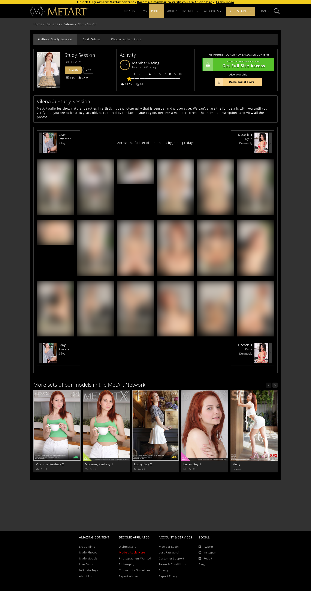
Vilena (69, 24)
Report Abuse (128, 576)
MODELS (172, 11)
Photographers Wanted (135, 558)
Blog (202, 564)
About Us (85, 576)
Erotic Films (87, 547)
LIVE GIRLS (190, 11)
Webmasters (127, 547)
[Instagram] (208, 553)
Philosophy (126, 564)
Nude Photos (88, 552)
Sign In (265, 11)
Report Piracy (168, 576)
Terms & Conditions (172, 564)
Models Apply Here (132, 552)
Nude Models (88, 558)
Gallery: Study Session (55, 39)
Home (37, 24)
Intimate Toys (88, 570)
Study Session (80, 55)
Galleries (53, 24)
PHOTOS (156, 11)
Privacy (164, 570)
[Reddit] (205, 559)
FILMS (143, 11)
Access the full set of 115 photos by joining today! (155, 143)
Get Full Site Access (237, 64)
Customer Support (171, 558)
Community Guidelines (134, 570)
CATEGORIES (212, 11)
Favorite (73, 70)
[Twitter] (206, 547)
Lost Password (169, 552)
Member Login (169, 547)
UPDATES (129, 11)
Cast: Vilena (92, 39)
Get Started (240, 11)
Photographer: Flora (126, 39)
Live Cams (86, 564)
